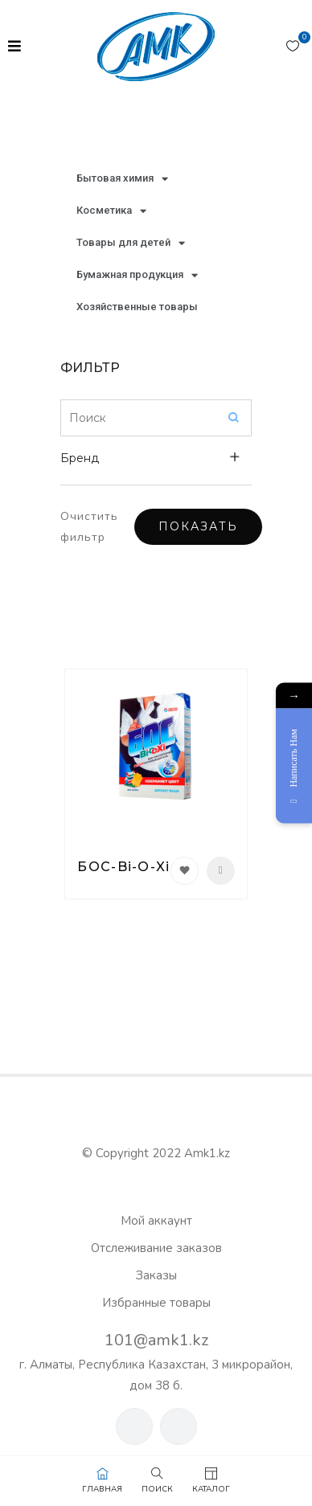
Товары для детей (130, 243)
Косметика (111, 211)
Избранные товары (156, 1303)
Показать (198, 526)
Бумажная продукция (137, 275)
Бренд (79, 458)
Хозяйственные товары (137, 307)
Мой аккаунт (156, 1221)
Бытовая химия (122, 179)
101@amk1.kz (156, 1340)
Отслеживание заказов (156, 1248)
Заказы (156, 1275)
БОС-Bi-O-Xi (123, 866)
